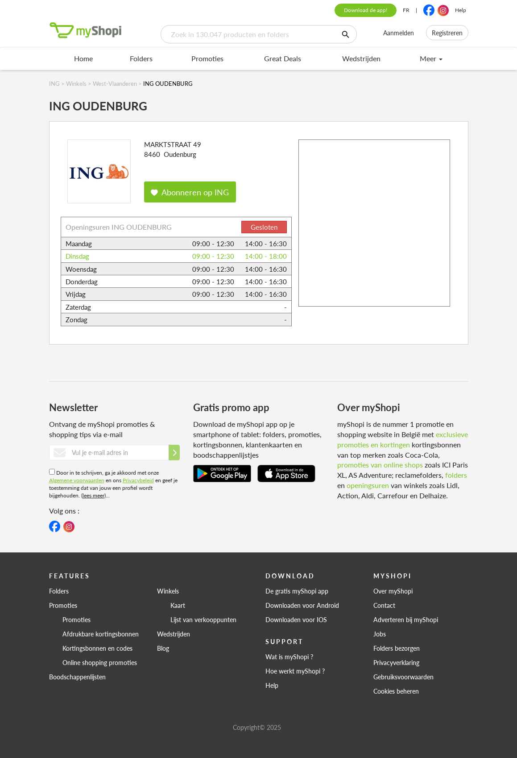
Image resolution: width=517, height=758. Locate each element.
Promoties (207, 58)
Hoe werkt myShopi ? (295, 670)
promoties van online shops (380, 464)
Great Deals (282, 58)
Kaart (177, 605)
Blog (163, 648)
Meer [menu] (431, 58)
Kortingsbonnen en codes (97, 648)
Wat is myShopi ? (289, 656)
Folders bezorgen (396, 648)
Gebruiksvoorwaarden (403, 676)
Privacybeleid (138, 480)
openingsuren (368, 485)
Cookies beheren (396, 690)
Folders (141, 58)
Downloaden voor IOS (296, 619)
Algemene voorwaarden (76, 480)
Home (83, 58)
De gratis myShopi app (296, 590)
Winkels (168, 590)
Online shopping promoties (99, 662)
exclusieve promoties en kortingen (402, 439)
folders (456, 475)
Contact (384, 605)
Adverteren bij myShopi (405, 619)
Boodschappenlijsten (77, 676)
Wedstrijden (361, 58)
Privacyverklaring (396, 662)
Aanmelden (398, 32)
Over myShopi (393, 590)
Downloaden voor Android (302, 605)
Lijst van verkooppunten (203, 619)
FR (406, 10)
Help (460, 10)
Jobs (379, 633)
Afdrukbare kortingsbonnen (100, 633)
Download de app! (365, 10)
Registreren (447, 32)
